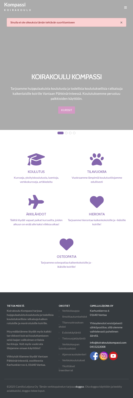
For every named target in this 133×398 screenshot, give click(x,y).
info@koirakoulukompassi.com (108, 342)
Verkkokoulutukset (73, 360)
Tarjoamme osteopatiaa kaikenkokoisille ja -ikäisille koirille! (66, 257)
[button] (60, 133)
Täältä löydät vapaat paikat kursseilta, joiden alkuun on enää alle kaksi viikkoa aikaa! (36, 215)
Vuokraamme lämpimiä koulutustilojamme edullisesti (97, 172)
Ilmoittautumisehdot (74, 316)
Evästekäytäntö (71, 332)
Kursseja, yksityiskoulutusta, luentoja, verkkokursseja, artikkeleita (36, 172)
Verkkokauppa (70, 310)
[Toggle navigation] (125, 7)
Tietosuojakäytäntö (74, 338)
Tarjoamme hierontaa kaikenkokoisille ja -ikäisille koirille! (97, 215)
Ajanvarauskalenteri (74, 354)
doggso (79, 386)
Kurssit (66, 110)
